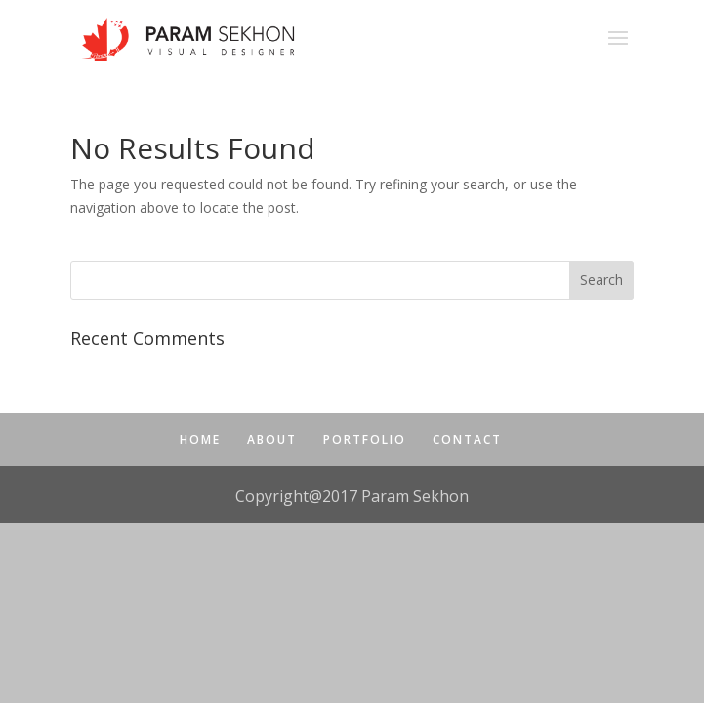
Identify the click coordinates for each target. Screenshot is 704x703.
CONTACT (467, 440)
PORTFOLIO (364, 440)
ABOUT (272, 440)
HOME (200, 440)
